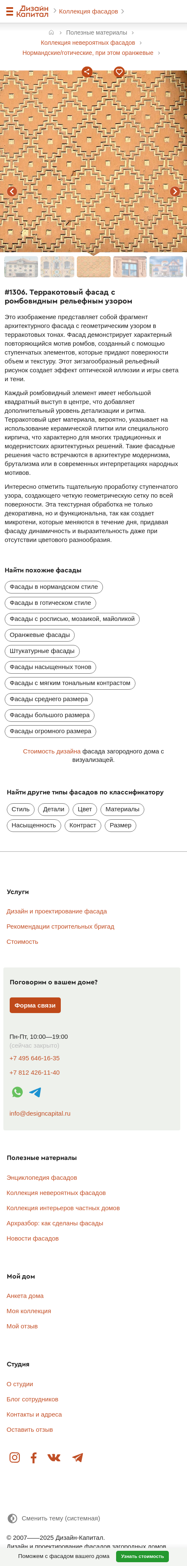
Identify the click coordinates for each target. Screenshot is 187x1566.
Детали (53, 809)
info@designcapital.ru (40, 1113)
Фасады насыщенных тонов (50, 666)
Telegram (77, 1458)
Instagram (15, 1458)
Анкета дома (25, 1295)
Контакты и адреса (34, 1414)
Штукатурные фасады (42, 650)
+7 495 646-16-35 (35, 1058)
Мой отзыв (22, 1326)
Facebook (34, 1458)
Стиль (21, 809)
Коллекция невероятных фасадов (56, 1192)
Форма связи (35, 1005)
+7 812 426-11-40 (35, 1072)
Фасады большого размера (49, 714)
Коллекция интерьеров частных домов (63, 1207)
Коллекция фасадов (89, 11)
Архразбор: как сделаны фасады (55, 1223)
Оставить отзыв (30, 1429)
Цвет (85, 809)
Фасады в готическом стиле (50, 602)
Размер (121, 825)
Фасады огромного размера (50, 730)
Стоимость (22, 941)
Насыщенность (34, 825)
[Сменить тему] (53, 1518)
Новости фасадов (33, 1238)
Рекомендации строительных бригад (60, 926)
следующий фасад (174, 191)
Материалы (122, 809)
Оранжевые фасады (40, 634)
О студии (20, 1383)
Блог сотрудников (33, 1399)
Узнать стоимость (142, 1556)
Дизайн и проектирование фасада (57, 911)
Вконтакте (54, 1458)
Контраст (83, 825)
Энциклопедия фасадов (42, 1177)
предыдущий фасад (12, 191)
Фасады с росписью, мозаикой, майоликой (72, 618)
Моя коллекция (29, 1310)
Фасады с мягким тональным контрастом (70, 682)
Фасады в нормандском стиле (54, 586)
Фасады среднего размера (49, 698)
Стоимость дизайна (52, 751)
